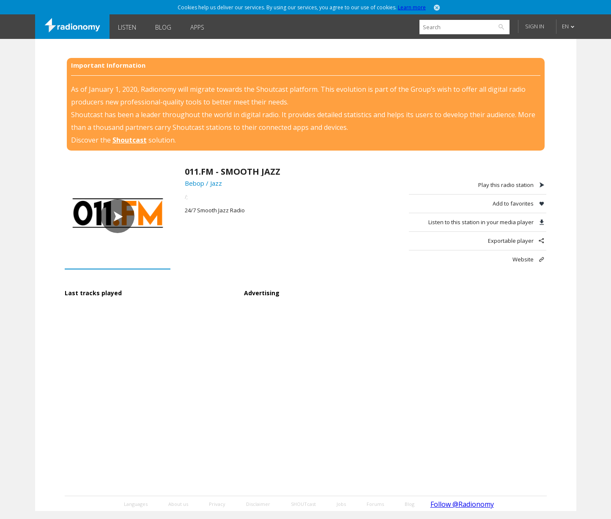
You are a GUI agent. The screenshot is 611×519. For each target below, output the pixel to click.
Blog (163, 27)
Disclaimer (258, 504)
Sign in (534, 26)
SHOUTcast (303, 504)
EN (565, 26)
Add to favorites (513, 203)
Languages (136, 504)
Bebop (194, 183)
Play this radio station (506, 185)
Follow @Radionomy (462, 504)
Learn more (412, 7)
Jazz (216, 183)
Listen (127, 27)
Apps (197, 27)
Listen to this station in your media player (481, 222)
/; (186, 196)
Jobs (341, 504)
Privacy (217, 504)
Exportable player (511, 240)
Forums (375, 504)
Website (523, 259)
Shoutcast (129, 140)
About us (178, 504)
